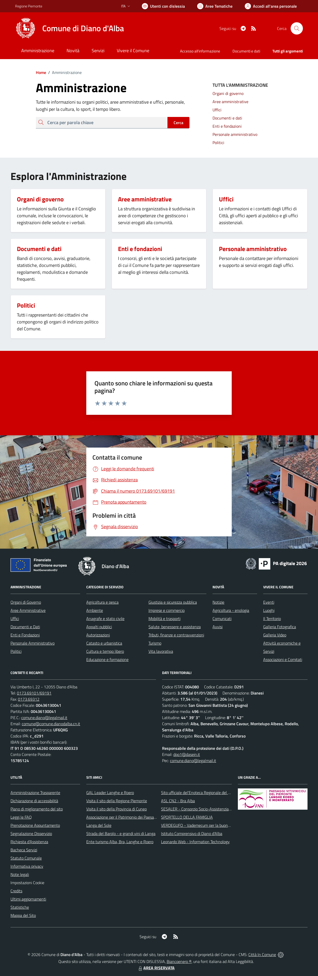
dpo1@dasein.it (186, 754)
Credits (16, 891)
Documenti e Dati (25, 627)
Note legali (19, 874)
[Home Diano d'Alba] (69, 28)
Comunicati (222, 618)
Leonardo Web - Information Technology (195, 842)
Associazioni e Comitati (282, 659)
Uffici (14, 618)
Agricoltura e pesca (102, 602)
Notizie (218, 602)
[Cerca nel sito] (297, 28)
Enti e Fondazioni (25, 635)
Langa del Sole (98, 825)
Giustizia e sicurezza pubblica (173, 602)
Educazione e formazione (107, 659)
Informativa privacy (26, 866)
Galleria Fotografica (279, 627)
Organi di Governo (25, 602)
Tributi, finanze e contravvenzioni (176, 635)
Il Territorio (272, 618)
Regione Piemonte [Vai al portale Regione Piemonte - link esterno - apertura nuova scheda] (28, 6)
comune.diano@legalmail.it (44, 717)
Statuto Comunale (26, 858)
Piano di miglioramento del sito (36, 809)
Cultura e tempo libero (105, 651)
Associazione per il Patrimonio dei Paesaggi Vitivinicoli (131, 817)
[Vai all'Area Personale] (271, 6)
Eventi (268, 602)
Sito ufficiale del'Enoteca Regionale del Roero (199, 792)
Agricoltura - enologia (231, 610)
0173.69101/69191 (34, 693)
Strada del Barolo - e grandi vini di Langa (120, 833)
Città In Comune (262, 954)
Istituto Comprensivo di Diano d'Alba (191, 833)
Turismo (155, 643)
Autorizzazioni (98, 635)
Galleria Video (274, 635)
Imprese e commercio (167, 610)
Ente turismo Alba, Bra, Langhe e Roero (119, 842)
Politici (16, 651)
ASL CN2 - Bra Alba (178, 801)
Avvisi (217, 627)
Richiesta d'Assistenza (29, 842)
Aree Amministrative (28, 610)
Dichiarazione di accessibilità (34, 801)
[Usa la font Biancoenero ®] (163, 6)
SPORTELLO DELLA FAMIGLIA (187, 817)
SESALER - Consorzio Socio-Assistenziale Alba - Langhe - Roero (216, 809)
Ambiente (94, 610)
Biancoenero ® (179, 961)
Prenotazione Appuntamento (35, 825)
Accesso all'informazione (200, 51)
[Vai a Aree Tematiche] (215, 6)
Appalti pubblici (99, 627)
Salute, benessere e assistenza (175, 627)
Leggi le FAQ (21, 817)
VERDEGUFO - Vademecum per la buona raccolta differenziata (214, 825)
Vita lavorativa (161, 651)
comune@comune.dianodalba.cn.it (51, 724)
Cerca (178, 123)
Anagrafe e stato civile (105, 618)
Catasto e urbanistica (104, 643)
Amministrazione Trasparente (35, 792)
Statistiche (19, 907)
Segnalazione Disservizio (31, 833)
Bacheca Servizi (23, 850)
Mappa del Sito (23, 915)
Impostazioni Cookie (27, 883)
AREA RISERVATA (156, 968)
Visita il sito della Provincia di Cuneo (116, 809)
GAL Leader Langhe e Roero (110, 792)
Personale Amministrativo (32, 643)
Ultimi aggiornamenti (28, 899)
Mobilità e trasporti (165, 618)
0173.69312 (28, 699)
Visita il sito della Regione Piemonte (116, 801)
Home (41, 72)
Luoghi (268, 610)
